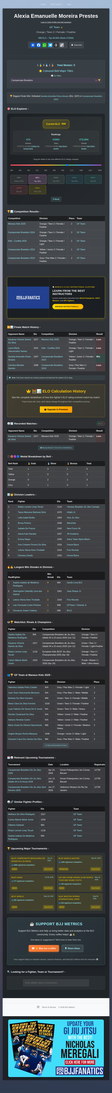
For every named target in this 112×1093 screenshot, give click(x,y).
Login (73, 4)
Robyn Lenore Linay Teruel (30, 511)
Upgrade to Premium (56, 412)
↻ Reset (56, 202)
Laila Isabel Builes (26, 521)
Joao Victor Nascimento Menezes (23, 696)
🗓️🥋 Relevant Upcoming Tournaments (31, 762)
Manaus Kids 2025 (17, 226)
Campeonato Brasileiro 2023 (21, 252)
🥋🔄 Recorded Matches (22, 426)
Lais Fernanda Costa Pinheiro (27, 609)
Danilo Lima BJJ (74, 586)
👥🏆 (29, 678)
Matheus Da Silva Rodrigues (21, 819)
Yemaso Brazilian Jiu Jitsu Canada (83, 511)
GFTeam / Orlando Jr (76, 609)
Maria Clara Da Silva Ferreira (21, 707)
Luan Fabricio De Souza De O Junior (25, 713)
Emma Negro (24, 543)
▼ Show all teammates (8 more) (56, 749)
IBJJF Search (56, 4)
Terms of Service (49, 1017)
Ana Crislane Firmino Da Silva (32, 548)
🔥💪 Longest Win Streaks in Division (30, 570)
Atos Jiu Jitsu (73, 521)
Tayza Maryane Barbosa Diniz (32, 516)
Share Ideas (74, 958)
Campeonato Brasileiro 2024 (21, 235)
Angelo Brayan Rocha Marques (22, 737)
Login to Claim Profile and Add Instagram (56, 22)
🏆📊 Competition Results (23, 214)
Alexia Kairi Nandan (27, 538)
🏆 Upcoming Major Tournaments (28, 853)
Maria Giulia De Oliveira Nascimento (25, 729)
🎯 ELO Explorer (18, 109)
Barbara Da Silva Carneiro (20, 702)
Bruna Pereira (24, 527)
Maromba (71, 527)
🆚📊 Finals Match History (23, 329)
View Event (48, 875)
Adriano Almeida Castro (19, 723)
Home (38, 4)
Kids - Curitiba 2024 (17, 244)
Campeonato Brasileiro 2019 (21, 261)
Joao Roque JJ (74, 595)
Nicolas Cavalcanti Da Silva (21, 718)
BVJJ (69, 614)
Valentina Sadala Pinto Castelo (22, 691)
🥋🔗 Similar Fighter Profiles (25, 806)
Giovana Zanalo (25, 559)
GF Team (54, 28)
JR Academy (73, 538)
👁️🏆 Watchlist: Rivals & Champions (30, 626)
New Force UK (74, 532)
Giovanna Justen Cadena (25, 614)
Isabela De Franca (26, 532)
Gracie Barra (73, 548)
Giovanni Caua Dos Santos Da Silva (25, 743)
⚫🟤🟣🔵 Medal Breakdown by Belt (30, 460)
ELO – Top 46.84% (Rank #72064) (56, 39)
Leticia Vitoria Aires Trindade (31, 554)
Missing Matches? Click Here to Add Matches (56, 451)
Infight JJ (71, 516)
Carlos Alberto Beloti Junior (21, 824)
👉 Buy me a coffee (42, 958)
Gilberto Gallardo (16, 830)
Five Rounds (73, 554)
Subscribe (76, 46)
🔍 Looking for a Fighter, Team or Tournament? (36, 982)
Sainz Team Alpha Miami (78, 543)
